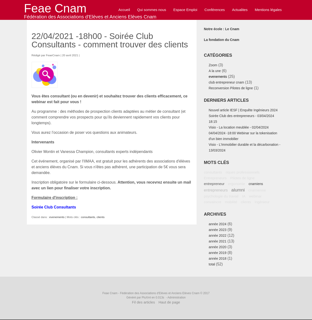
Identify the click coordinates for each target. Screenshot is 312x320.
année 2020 (217, 247)
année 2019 (217, 253)
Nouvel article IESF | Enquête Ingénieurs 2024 (243, 110)
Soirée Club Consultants (54, 207)
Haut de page (169, 302)
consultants (88, 217)
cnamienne (257, 190)
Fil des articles (143, 302)
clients (101, 217)
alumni (238, 189)
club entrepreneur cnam (226, 82)
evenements (57, 217)
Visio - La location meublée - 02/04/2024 (238, 127)
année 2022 (217, 235)
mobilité (231, 202)
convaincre (212, 202)
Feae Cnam (55, 8)
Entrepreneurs (215, 178)
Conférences (214, 10)
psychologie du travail (221, 196)
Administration (176, 297)
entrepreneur (214, 184)
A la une (215, 71)
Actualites (240, 10)
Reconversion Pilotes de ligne (231, 88)
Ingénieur (262, 202)
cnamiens (256, 184)
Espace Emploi (185, 10)
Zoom (213, 65)
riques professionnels (243, 172)
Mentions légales (268, 10)
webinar (255, 196)
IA (243, 196)
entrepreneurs (216, 190)
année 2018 (217, 258)
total (212, 264)
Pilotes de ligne (242, 178)
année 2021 (217, 241)
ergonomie (236, 184)
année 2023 (217, 230)
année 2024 (217, 224)
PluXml (146, 297)
